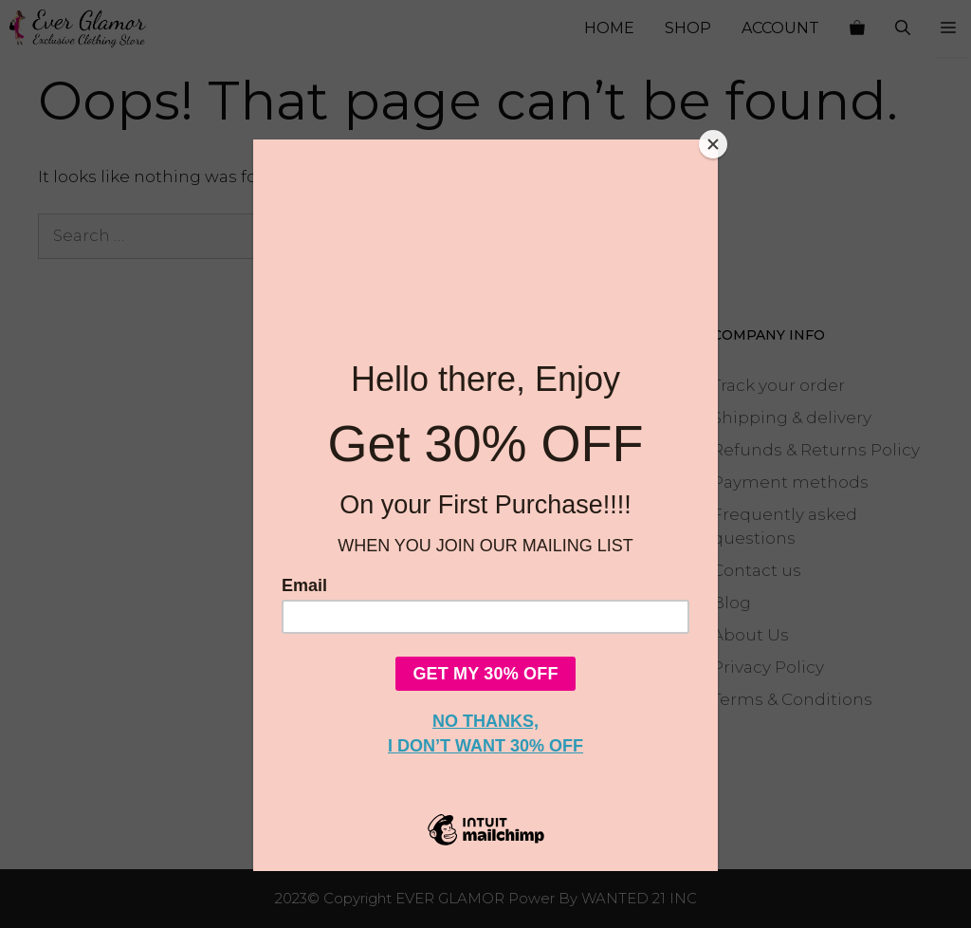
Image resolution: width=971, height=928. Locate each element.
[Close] (713, 144)
